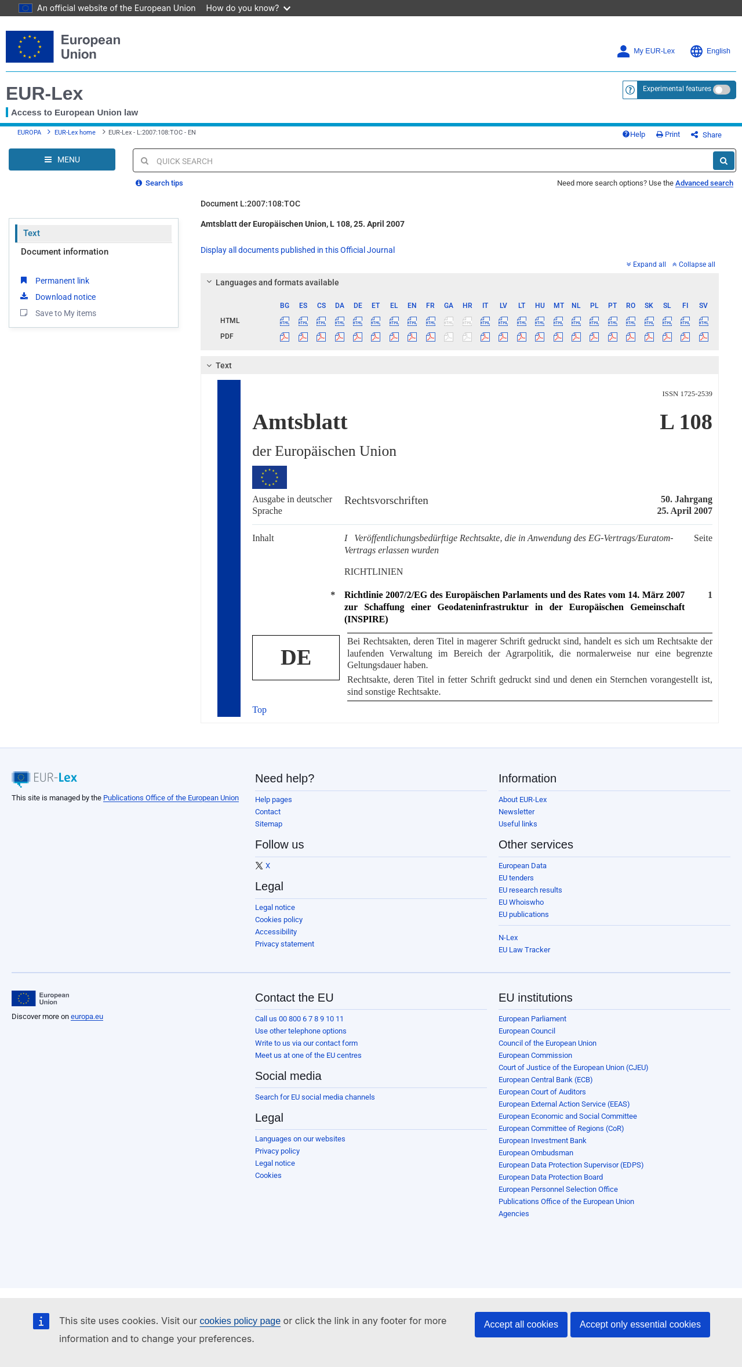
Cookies (268, 1175)
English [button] (709, 51)
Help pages (273, 799)
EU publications (524, 914)
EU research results (530, 890)
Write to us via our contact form (306, 1043)
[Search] (723, 160)
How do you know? (248, 8)
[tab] (459, 282)
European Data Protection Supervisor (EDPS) (571, 1165)
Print (668, 134)
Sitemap (268, 824)
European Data (523, 865)
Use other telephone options (301, 1031)
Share (706, 134)
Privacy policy (277, 1151)
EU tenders (516, 877)
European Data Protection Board (551, 1177)
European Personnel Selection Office (558, 1189)
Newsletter (516, 811)
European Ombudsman (536, 1152)
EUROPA (29, 132)
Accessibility (276, 931)
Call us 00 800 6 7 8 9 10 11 (299, 1018)
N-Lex (508, 937)
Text (31, 233)
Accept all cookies (521, 1324)
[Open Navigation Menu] (62, 159)
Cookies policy (279, 919)
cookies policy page (240, 1321)
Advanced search (704, 183)
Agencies (514, 1213)
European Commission (535, 1055)
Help (633, 134)
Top (259, 710)
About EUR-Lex (523, 799)
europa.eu (87, 1016)
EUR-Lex (44, 93)
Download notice (57, 296)
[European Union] (40, 999)
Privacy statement (284, 944)
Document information (64, 251)
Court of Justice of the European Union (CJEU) (574, 1067)
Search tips (159, 183)
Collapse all (693, 264)
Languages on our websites (300, 1138)
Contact (268, 811)
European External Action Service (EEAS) (564, 1104)
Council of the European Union (547, 1043)
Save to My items (57, 312)
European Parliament (532, 1018)
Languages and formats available (271, 282)
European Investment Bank (543, 1140)
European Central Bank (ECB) (546, 1079)
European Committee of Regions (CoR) (561, 1128)
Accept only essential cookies (640, 1324)
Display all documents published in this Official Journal (298, 250)
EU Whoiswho (521, 902)
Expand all (646, 264)
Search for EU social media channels (315, 1097)
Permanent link (53, 280)
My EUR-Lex (645, 51)
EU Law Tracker (524, 949)
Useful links (518, 824)
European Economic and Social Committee (568, 1116)
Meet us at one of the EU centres (308, 1055)
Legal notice (275, 907)
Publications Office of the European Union (171, 797)
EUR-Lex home (75, 132)
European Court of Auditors (542, 1091)
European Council (527, 1031)
